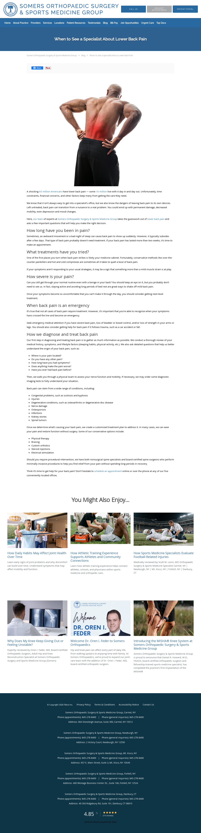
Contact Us (148, 704)
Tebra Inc (68, 704)
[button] (159, 9)
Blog (83, 55)
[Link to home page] (56, 9)
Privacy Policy (84, 704)
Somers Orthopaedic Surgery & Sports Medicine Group (52, 55)
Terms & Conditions (104, 704)
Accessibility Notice (129, 704)
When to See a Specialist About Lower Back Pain (111, 55)
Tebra (114, 821)
